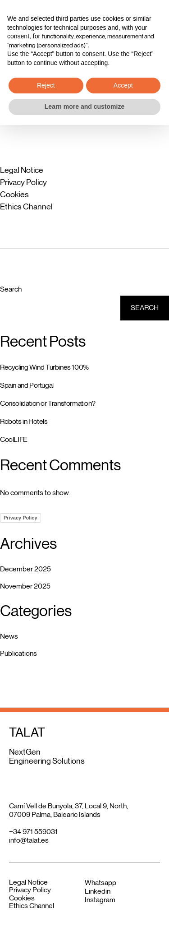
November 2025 (25, 586)
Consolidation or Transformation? (47, 403)
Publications (18, 653)
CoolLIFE (13, 439)
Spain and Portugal (27, 385)
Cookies (14, 194)
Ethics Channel (26, 206)
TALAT (27, 19)
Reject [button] (46, 906)
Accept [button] (123, 906)
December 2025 (25, 569)
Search (11, 289)
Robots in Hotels (24, 421)
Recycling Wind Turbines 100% (44, 367)
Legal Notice (21, 170)
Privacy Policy (23, 182)
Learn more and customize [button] (84, 927)
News (9, 636)
